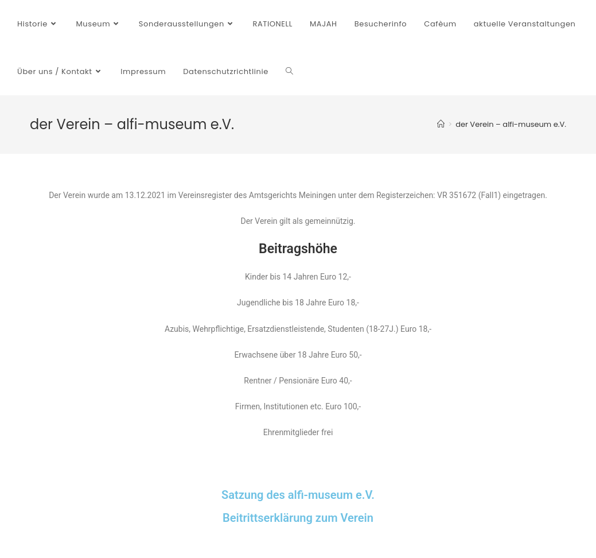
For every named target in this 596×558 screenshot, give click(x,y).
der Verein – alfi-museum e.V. (510, 124)
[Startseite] (441, 124)
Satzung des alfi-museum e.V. (298, 495)
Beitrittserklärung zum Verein (298, 518)
